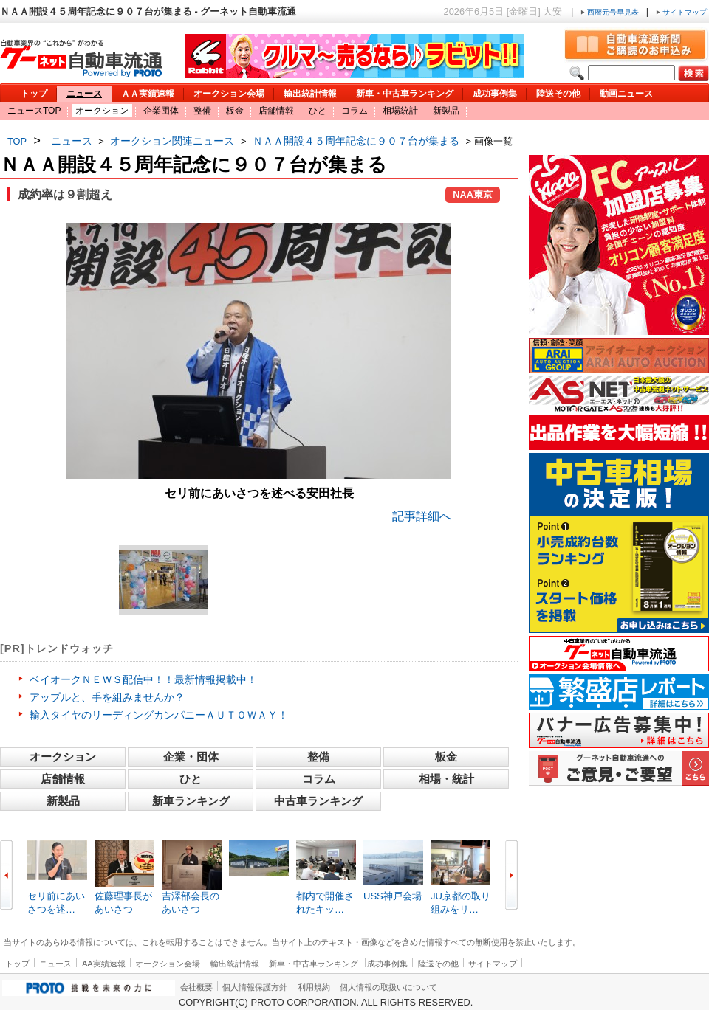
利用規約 (314, 987)
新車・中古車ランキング (404, 94)
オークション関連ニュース (172, 141)
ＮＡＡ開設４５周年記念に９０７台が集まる (356, 141)
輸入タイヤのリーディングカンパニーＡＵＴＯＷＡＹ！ (159, 715)
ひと (317, 111)
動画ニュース (626, 94)
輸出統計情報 (310, 94)
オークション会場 (228, 94)
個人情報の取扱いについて (388, 987)
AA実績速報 (104, 963)
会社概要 (196, 987)
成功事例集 (495, 94)
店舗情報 (276, 111)
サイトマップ (681, 12)
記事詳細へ (421, 516)
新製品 (446, 111)
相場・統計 (446, 778)
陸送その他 (558, 94)
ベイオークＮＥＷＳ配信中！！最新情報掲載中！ (143, 679)
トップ (34, 94)
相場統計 (400, 111)
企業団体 (161, 111)
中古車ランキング (318, 801)
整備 (202, 111)
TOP (17, 141)
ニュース (84, 94)
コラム (354, 111)
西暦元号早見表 (610, 12)
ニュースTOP (34, 111)
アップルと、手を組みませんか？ (107, 697)
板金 (235, 111)
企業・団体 (191, 756)
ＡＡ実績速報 (147, 94)
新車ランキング (191, 801)
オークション (102, 111)
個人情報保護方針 (254, 987)
